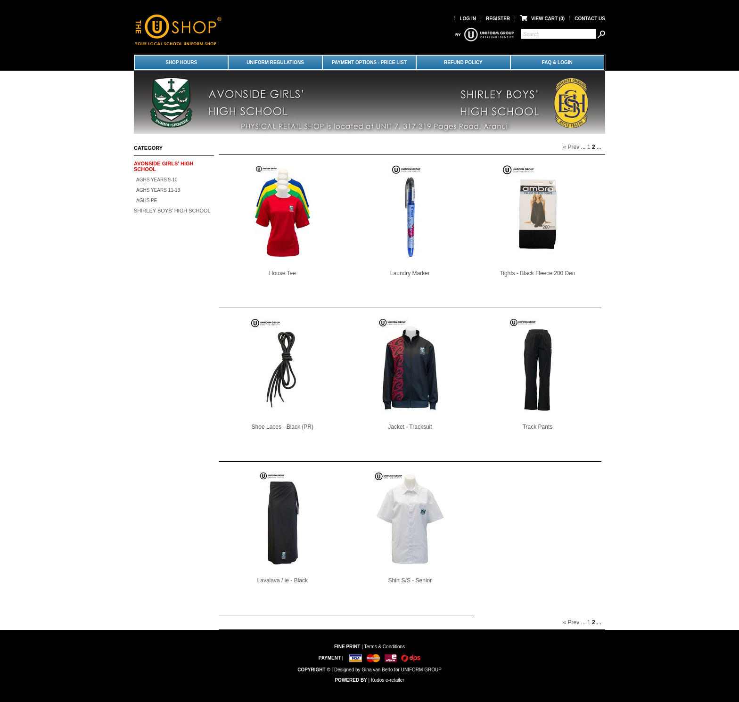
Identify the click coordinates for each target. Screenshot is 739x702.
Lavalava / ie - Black (282, 580)
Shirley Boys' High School (172, 210)
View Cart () (542, 18)
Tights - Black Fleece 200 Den (537, 273)
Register (498, 18)
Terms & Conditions (384, 646)
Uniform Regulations (275, 62)
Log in (468, 18)
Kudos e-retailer (387, 680)
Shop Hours (181, 62)
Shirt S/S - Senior (410, 580)
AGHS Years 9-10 (157, 179)
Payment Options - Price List (369, 62)
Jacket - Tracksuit (410, 427)
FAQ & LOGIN (557, 62)
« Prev (571, 147)
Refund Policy (463, 62)
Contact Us (590, 18)
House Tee (282, 273)
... (583, 147)
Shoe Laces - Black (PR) (282, 427)
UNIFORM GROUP (421, 669)
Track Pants (538, 427)
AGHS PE (146, 200)
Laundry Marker (410, 273)
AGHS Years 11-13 (158, 190)
